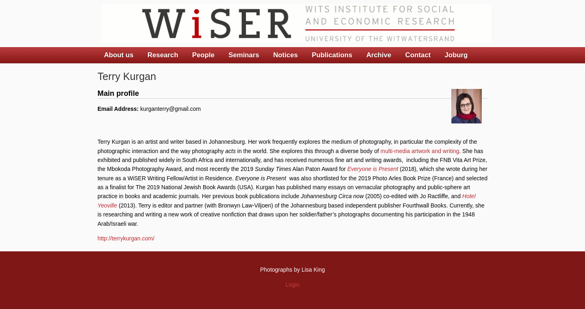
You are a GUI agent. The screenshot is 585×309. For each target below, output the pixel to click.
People (203, 55)
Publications (332, 55)
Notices (285, 55)
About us (119, 55)
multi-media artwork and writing (420, 151)
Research (162, 55)
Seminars (244, 55)
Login (292, 284)
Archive (379, 55)
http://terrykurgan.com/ (126, 238)
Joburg (456, 55)
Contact (418, 55)
